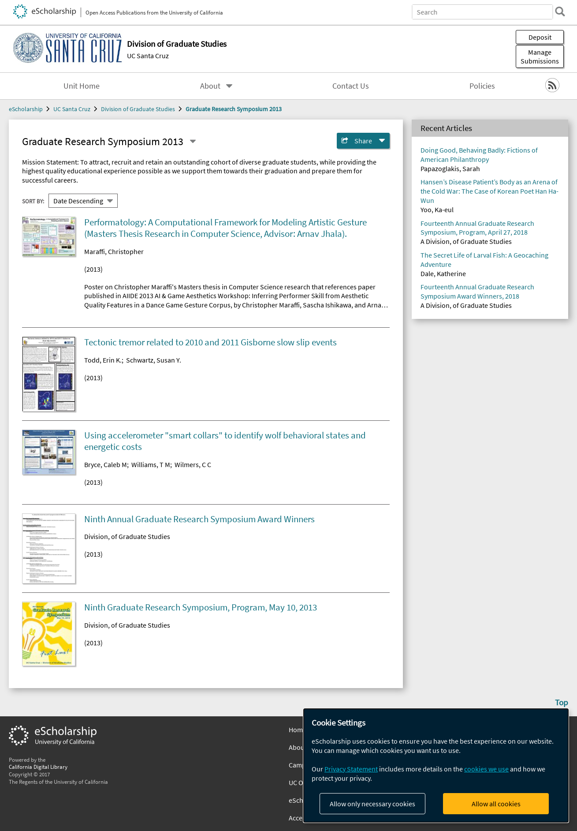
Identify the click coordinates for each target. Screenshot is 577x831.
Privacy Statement (351, 768)
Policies (482, 86)
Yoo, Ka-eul (437, 209)
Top (561, 702)
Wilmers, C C (193, 464)
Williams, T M (150, 464)
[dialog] (436, 765)
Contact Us (350, 86)
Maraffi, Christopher (114, 251)
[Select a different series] (193, 142)
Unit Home (81, 86)
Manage (540, 56)
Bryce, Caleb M (105, 464)
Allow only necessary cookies (372, 803)
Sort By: (33, 200)
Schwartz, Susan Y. (153, 360)
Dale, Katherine (443, 273)
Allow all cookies (496, 803)
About (210, 86)
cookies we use (486, 768)
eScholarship (26, 109)
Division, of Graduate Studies (127, 536)
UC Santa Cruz (148, 55)
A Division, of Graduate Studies (466, 241)
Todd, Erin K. (103, 360)
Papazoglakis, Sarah (450, 168)
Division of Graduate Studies (138, 109)
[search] (557, 11)
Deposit (540, 37)
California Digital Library (38, 766)
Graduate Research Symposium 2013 (234, 109)
